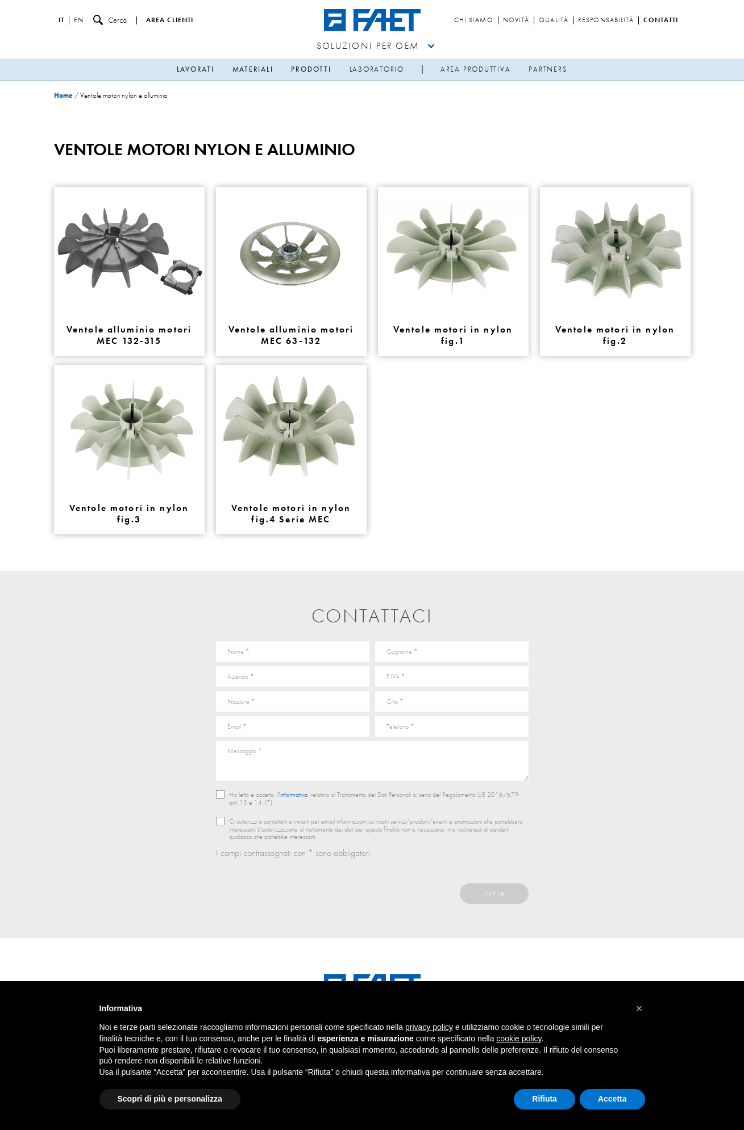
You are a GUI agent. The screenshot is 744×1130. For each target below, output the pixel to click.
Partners (548, 69)
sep (422, 69)
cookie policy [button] (518, 1038)
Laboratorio (377, 69)
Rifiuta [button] (544, 1098)
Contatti (660, 20)
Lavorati (195, 69)
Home (63, 95)
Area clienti (169, 20)
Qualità (553, 20)
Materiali (252, 69)
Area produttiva (475, 69)
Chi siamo (473, 20)
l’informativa (292, 794)
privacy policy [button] (429, 1027)
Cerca (110, 20)
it (61, 20)
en (79, 20)
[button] (639, 1008)
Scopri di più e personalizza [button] (170, 1098)
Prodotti (311, 69)
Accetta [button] (612, 1098)
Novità (516, 20)
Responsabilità (606, 20)
